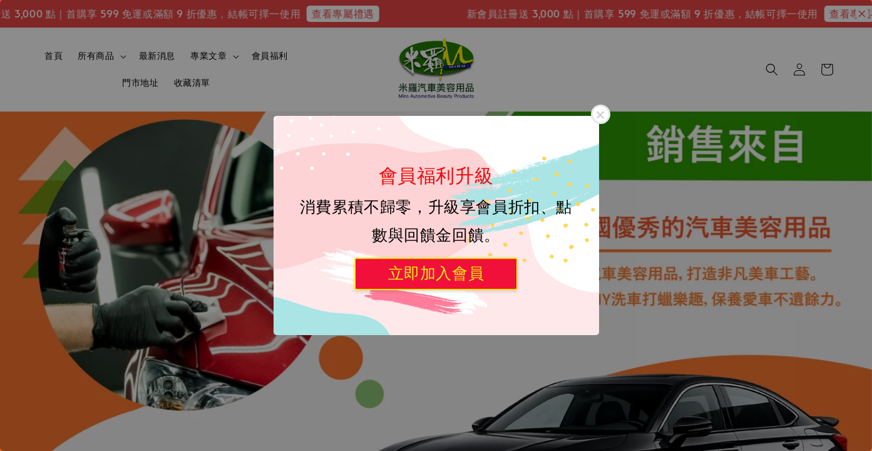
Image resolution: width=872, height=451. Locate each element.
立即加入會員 (436, 273)
